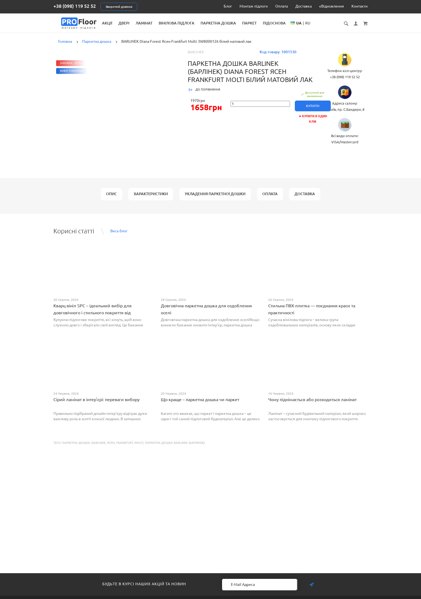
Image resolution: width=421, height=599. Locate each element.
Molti (139, 447)
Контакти (359, 6)
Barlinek (196, 56)
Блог (228, 6)
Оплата (281, 6)
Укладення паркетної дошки (215, 198)
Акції (152, 23)
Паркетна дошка (263, 23)
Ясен (111, 447)
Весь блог (119, 235)
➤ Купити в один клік (314, 120)
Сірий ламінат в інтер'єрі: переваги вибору (96, 403)
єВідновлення (331, 6)
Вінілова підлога (222, 23)
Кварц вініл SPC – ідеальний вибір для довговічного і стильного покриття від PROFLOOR (92, 317)
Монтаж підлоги (253, 6)
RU (353, 28)
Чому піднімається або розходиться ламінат (312, 403)
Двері (169, 23)
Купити (314, 110)
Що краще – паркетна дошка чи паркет (200, 403)
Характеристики (151, 198)
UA (344, 28)
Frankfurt (124, 447)
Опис (111, 198)
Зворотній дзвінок (119, 6)
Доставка (303, 6)
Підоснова (319, 23)
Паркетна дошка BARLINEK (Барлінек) (175, 447)
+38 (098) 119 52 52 (74, 6)
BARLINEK (99, 447)
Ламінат (189, 23)
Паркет (295, 23)
